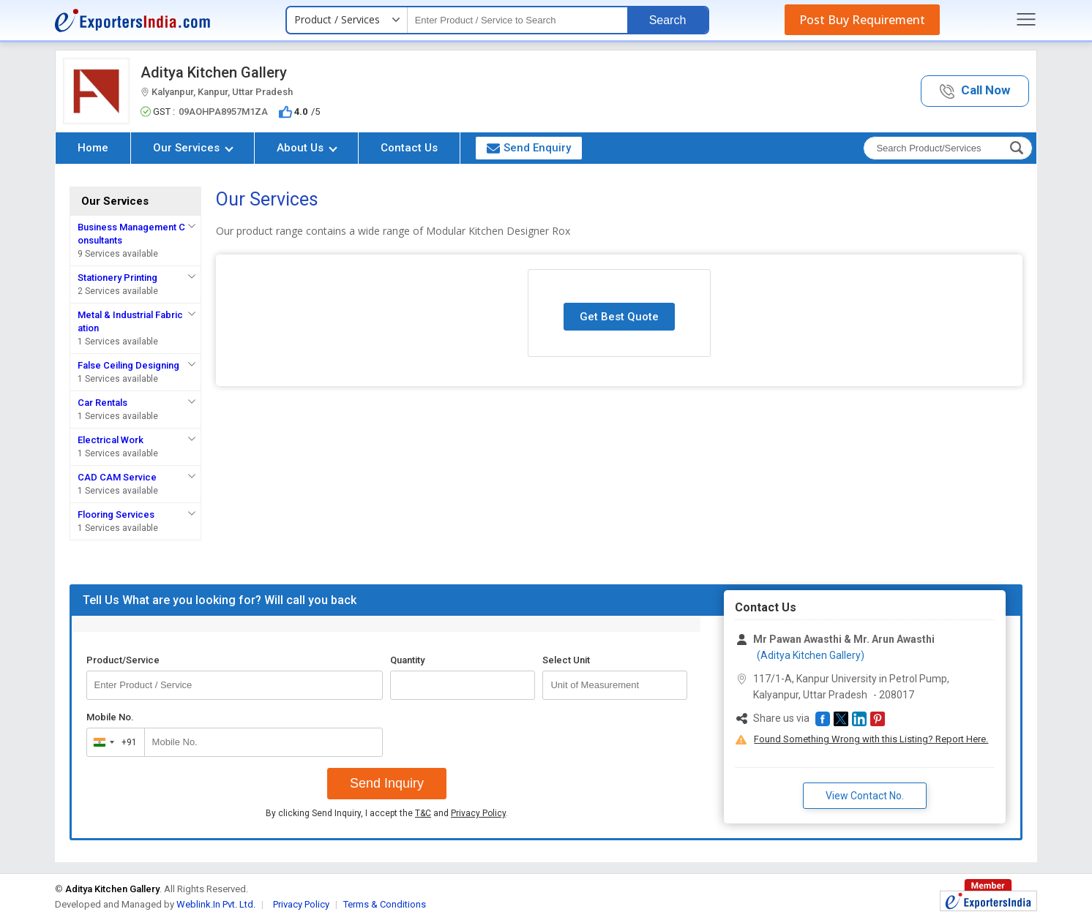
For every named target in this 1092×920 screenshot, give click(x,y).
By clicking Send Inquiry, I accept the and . (387, 813)
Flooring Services (116, 514)
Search (668, 20)
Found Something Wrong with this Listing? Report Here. (871, 739)
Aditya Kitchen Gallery (214, 72)
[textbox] (517, 20)
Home (93, 147)
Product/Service (123, 660)
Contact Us (409, 147)
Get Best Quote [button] (619, 316)
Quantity (407, 660)
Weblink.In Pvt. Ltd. (215, 904)
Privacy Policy (478, 813)
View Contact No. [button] (865, 796)
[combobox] (112, 742)
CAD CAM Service (117, 477)
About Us (307, 147)
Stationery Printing (117, 277)
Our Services (193, 147)
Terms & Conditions (384, 904)
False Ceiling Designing (128, 365)
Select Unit (566, 660)
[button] (974, 91)
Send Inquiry (387, 783)
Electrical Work (110, 439)
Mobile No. (110, 717)
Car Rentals (102, 402)
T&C (423, 813)
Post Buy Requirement (862, 20)
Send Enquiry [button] (529, 147)
